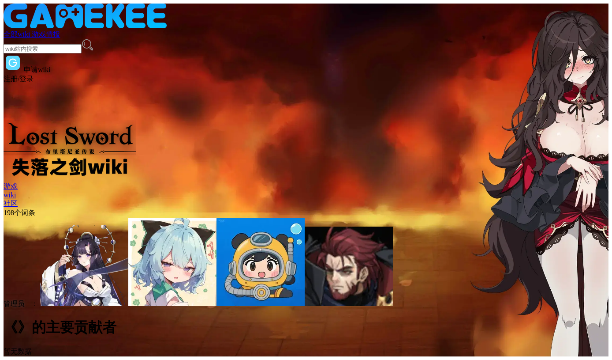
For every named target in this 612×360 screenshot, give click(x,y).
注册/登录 (19, 79)
